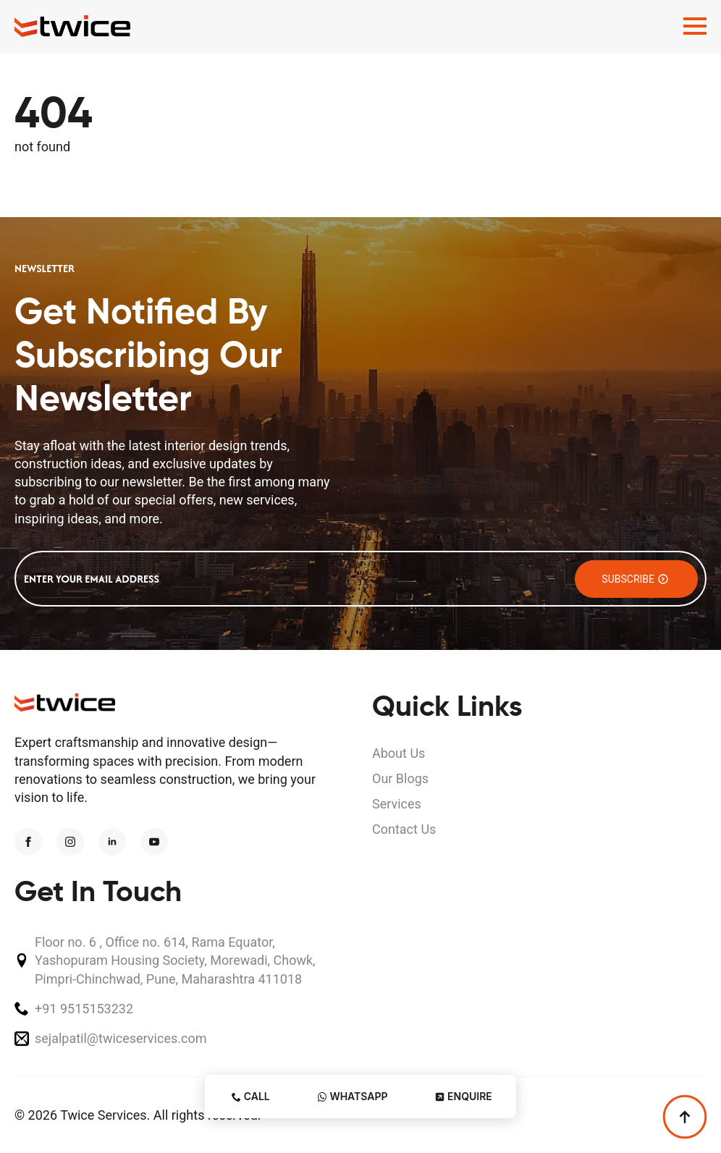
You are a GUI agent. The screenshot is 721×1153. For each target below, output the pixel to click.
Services (396, 803)
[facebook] (28, 842)
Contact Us (404, 829)
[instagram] (70, 842)
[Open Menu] (695, 26)
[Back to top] (685, 1117)
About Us (398, 753)
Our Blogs (400, 778)
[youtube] (154, 842)
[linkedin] (112, 842)
